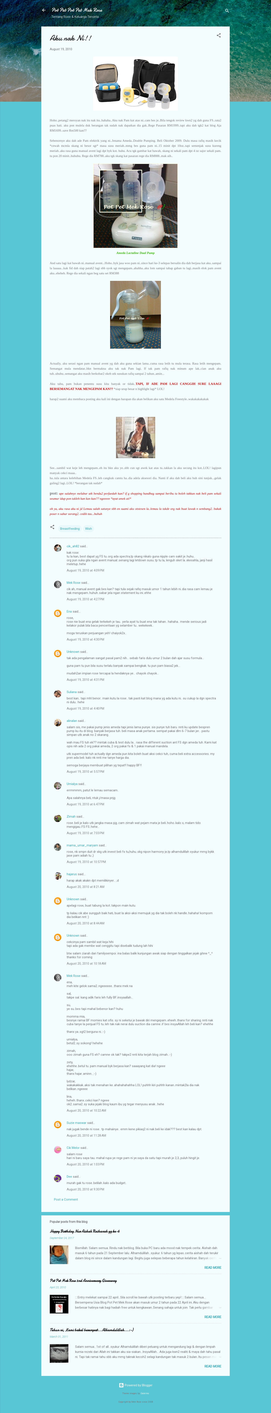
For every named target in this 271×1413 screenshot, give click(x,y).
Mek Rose (73, 583)
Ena (69, 611)
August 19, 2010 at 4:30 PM (85, 639)
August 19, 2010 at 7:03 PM (85, 833)
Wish (88, 529)
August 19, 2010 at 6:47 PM (85, 804)
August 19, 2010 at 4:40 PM (85, 708)
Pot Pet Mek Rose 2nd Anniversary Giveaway (83, 1280)
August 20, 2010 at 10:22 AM (86, 1110)
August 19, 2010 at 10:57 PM (86, 862)
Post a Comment (66, 1199)
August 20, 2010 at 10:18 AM (86, 963)
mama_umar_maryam (82, 845)
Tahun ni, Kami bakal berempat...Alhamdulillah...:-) (91, 1330)
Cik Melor (73, 1148)
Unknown (73, 652)
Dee (69, 1177)
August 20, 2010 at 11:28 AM (86, 1135)
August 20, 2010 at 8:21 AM (85, 887)
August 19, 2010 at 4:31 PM (85, 680)
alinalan (72, 721)
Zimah (71, 816)
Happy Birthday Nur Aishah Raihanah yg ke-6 (85, 1231)
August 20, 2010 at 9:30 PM (85, 1189)
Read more (213, 1268)
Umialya (72, 784)
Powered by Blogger (135, 1385)
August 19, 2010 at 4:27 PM (85, 599)
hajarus (72, 874)
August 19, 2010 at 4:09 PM (85, 570)
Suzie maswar (76, 1123)
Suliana (72, 692)
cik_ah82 (73, 546)
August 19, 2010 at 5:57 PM (85, 772)
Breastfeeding (70, 529)
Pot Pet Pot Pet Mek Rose (76, 10)
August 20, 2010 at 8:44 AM (85, 923)
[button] (218, 36)
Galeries (145, 1393)
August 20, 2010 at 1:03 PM (85, 1164)
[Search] (227, 11)
